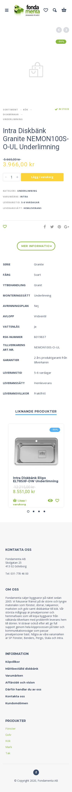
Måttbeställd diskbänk (21, 668)
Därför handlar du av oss (23, 689)
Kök (25, 109)
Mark (8, 747)
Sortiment (10, 109)
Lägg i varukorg (42, 177)
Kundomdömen (16, 703)
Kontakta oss (15, 696)
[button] (28, 511)
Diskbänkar (11, 114)
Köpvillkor (12, 662)
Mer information (35, 246)
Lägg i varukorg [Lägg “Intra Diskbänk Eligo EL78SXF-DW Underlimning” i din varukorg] (19, 502)
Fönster (10, 728)
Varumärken (14, 675)
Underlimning (13, 119)
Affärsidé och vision (20, 682)
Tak (7, 753)
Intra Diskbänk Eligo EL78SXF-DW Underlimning (35, 479)
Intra (24, 196)
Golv (8, 734)
